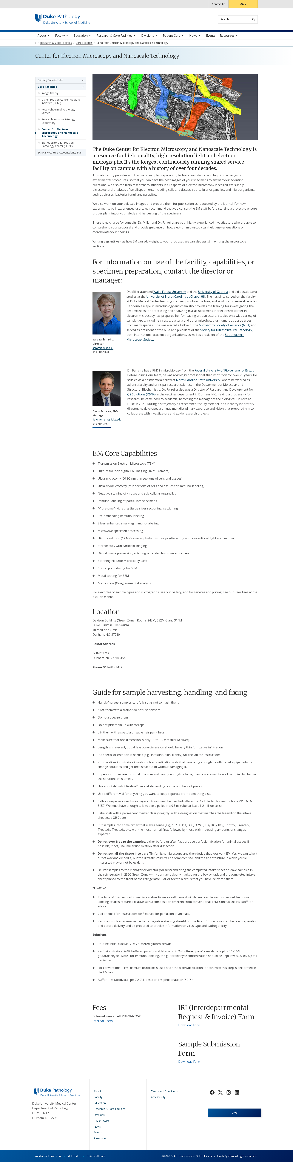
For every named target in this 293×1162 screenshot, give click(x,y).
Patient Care (171, 35)
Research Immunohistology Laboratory (58, 121)
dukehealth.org (96, 1156)
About (42, 35)
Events (210, 35)
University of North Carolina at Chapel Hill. (176, 296)
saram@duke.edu (102, 348)
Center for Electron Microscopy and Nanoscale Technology (59, 133)
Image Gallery (49, 93)
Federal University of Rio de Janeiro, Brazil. (224, 370)
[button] (82, 80)
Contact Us (218, 4)
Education (81, 35)
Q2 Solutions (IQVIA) (141, 394)
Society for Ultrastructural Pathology (226, 330)
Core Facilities (47, 86)
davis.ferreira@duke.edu (106, 419)
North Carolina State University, (198, 380)
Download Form (189, 1025)
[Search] (254, 19)
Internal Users (102, 1021)
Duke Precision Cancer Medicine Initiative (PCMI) (61, 101)
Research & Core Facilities (114, 35)
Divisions (147, 35)
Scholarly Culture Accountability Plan (60, 152)
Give (243, 4)
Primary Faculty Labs (50, 80)
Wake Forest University (169, 292)
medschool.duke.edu (48, 1156)
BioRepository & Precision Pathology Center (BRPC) (57, 144)
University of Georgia (213, 292)
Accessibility (158, 1097)
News (193, 35)
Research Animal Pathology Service (58, 111)
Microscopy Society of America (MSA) (224, 325)
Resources (227, 35)
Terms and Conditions (164, 1091)
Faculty (60, 35)
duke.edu (73, 1156)
